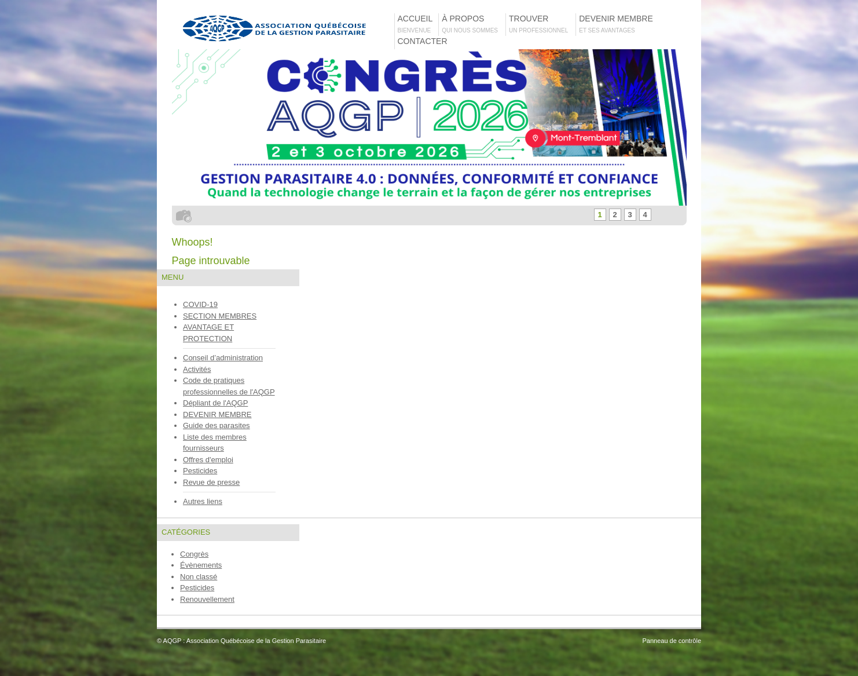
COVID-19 (200, 304)
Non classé (198, 576)
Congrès (194, 554)
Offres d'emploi (208, 459)
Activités (197, 369)
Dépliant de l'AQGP (215, 403)
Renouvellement (207, 599)
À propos (473, 24)
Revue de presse (211, 482)
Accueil (418, 24)
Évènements (201, 565)
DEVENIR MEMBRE (217, 414)
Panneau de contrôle (671, 640)
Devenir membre (618, 24)
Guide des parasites (216, 425)
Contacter (423, 46)
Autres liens (202, 501)
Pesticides (200, 470)
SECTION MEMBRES (219, 316)
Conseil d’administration (223, 357)
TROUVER (542, 24)
